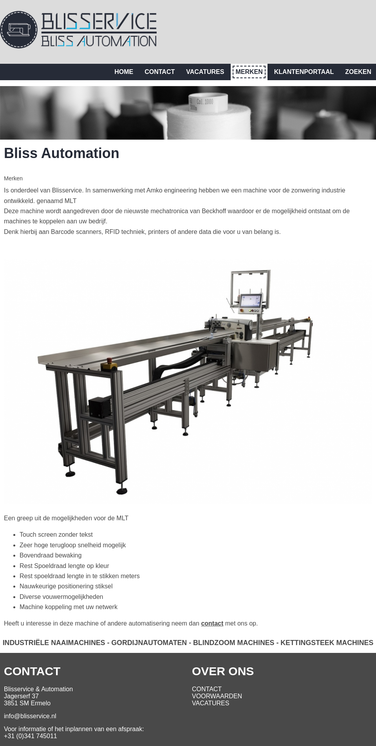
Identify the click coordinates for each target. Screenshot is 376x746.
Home (123, 71)
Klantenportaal (304, 71)
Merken (248, 71)
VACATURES (210, 703)
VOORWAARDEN (217, 696)
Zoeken (358, 71)
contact (212, 623)
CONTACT (207, 689)
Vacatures (205, 71)
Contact (160, 71)
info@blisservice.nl (30, 716)
